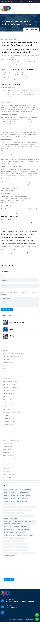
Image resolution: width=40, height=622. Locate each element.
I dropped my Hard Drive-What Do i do (19, 231)
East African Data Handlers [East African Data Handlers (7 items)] (10, 518)
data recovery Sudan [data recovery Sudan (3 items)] (30, 507)
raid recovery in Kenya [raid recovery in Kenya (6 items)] (18, 541)
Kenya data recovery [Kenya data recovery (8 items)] (14, 526)
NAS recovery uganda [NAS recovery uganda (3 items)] (22, 535)
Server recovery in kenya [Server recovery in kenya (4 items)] (10, 555)
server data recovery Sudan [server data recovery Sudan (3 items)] (27, 552)
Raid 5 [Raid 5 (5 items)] (11, 538)
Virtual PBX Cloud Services (9, 474)
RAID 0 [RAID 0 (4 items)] (31, 535)
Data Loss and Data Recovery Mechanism (20, 220)
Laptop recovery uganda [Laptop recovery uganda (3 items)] (23, 529)
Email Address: (9, 605)
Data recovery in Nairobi (9, 384)
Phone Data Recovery (8, 443)
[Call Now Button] (37, 619)
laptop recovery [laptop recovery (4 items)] (25, 526)
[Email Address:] (2, 606)
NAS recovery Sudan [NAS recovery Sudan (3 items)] (20, 532)
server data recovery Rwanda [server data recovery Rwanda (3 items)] (11, 552)
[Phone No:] (2, 612)
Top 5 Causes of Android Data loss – (18, 246)
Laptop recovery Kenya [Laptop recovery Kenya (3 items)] (9, 529)
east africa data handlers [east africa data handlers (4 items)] (10, 515)
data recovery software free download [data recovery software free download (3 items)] (13, 507)
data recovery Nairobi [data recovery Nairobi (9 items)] (9, 501)
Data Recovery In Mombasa (10, 381)
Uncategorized (33, 29)
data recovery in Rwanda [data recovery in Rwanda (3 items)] (24, 492)
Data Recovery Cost (8, 378)
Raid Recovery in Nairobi (15, 250)
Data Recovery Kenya (8, 393)
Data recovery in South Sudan (10, 387)
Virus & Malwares (7, 477)
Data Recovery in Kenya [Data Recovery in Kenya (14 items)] (25, 489)
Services (5, 465)
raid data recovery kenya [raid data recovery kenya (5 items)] (21, 538)
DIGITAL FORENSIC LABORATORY (12, 412)
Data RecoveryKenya (8, 400)
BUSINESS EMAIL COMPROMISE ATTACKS (13, 353)
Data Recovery (6, 372)
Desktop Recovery (7, 409)
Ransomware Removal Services (11, 459)
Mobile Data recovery (8, 437)
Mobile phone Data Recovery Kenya (18, 243)
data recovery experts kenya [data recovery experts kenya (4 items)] (10, 489)
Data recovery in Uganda (9, 390)
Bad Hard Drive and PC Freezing (17, 234)
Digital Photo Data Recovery (10, 421)
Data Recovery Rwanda (9, 396)
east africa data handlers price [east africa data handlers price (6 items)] (26, 515)
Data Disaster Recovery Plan (16, 237)
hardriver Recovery (8, 431)
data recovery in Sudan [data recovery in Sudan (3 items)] (9, 495)
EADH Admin (4, 39)
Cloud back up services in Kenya (11, 356)
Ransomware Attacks (8, 455)
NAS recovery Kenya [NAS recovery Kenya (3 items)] (8, 532)
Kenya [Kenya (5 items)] (5, 526)
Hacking (5, 427)
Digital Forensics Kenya (8, 418)
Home (27, 29)
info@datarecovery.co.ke (12, 607)
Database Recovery (8, 403)
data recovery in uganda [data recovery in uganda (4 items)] (9, 498)
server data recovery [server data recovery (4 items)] (22, 549)
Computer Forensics (8, 362)
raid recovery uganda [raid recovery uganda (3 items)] (9, 549)
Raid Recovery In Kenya (9, 449)
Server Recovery (7, 462)
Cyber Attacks (6, 365)
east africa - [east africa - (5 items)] (20, 512)
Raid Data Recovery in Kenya (16, 223)
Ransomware (6, 452)
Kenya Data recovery (14, 253)
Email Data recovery (8, 424)
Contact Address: (10, 599)
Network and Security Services (11, 440)
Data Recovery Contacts (9, 375)
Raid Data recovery (8, 446)
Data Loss (5, 369)
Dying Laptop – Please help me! (17, 240)
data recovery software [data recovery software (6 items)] (9, 504)
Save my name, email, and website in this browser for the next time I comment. (19, 293)
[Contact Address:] (2, 600)
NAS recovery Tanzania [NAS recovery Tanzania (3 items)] (9, 535)
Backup (5, 350)
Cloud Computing (7, 359)
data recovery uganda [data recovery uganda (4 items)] (9, 512)
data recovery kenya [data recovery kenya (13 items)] (23, 498)
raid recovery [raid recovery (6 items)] (7, 541)
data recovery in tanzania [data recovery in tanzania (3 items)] (23, 495)
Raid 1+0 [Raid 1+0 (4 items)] (5, 538)
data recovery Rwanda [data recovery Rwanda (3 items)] (22, 501)
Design (4, 406)
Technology (6, 468)
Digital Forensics (7, 415)
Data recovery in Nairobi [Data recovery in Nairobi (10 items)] (9, 492)
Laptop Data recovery (8, 434)
